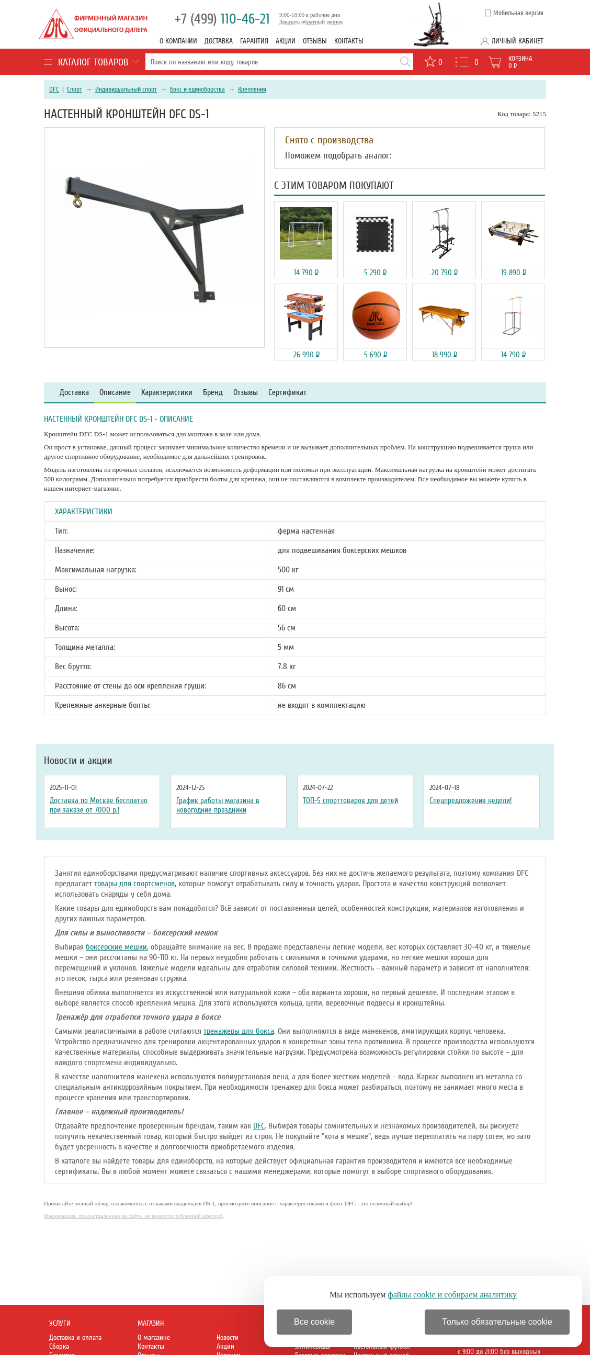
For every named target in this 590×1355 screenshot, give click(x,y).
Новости (228, 1337)
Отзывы (315, 41)
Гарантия (254, 41)
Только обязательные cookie (497, 1321)
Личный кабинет (517, 41)
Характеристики (166, 393)
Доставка (219, 41)
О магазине (154, 1337)
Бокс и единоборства (197, 89)
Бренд (213, 393)
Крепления (252, 89)
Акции (286, 41)
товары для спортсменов (134, 883)
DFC (54, 89)
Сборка (59, 1346)
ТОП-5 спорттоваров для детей (350, 800)
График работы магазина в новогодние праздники (217, 805)
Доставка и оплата (75, 1337)
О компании (178, 41)
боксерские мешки (116, 947)
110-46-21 (222, 19)
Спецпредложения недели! (470, 800)
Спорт (74, 89)
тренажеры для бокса (238, 1031)
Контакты (349, 41)
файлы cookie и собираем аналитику (452, 1294)
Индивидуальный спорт (126, 89)
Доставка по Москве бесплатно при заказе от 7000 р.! (99, 805)
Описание (115, 393)
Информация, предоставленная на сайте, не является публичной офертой (133, 1216)
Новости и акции (78, 760)
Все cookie (314, 1321)
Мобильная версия (518, 13)
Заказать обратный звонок (311, 21)
